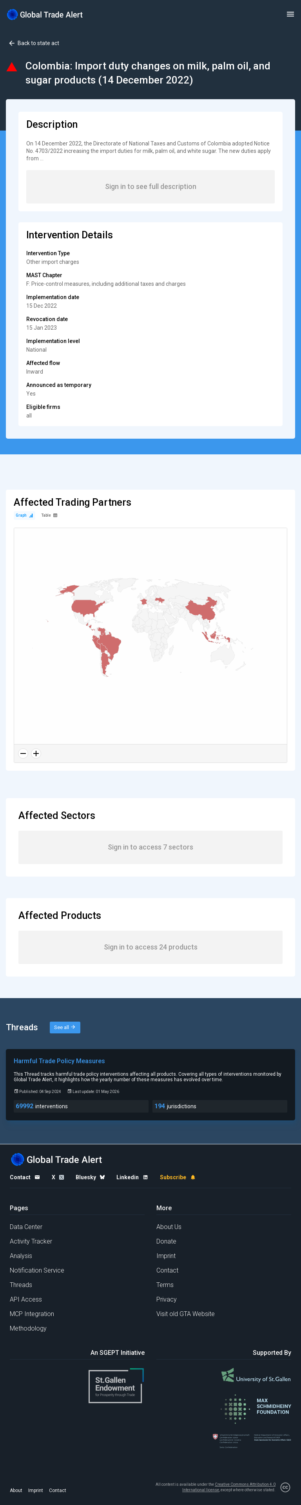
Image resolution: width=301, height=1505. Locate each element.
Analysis (21, 1256)
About (16, 1490)
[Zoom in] (36, 753)
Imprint (166, 1256)
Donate (166, 1241)
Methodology (28, 1328)
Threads (21, 1285)
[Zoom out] (23, 753)
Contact (167, 1270)
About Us (168, 1227)
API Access (26, 1299)
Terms (165, 1285)
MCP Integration (32, 1314)
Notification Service (37, 1270)
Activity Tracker (31, 1241)
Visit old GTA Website (185, 1314)
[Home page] (45, 14)
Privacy (166, 1299)
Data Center (26, 1227)
